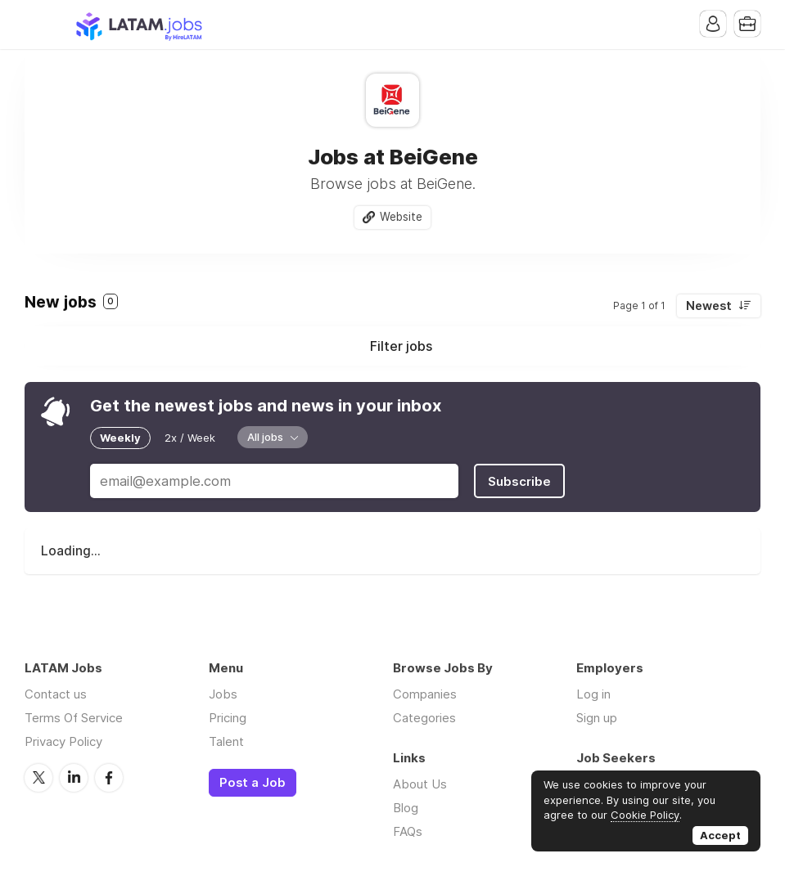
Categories (424, 718)
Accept (720, 835)
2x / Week (190, 437)
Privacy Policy (63, 741)
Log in (593, 694)
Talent (226, 741)
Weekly (120, 437)
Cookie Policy (645, 814)
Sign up (596, 718)
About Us (420, 784)
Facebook (109, 778)
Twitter (38, 778)
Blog (405, 807)
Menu (37, 24)
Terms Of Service (74, 718)
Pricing (227, 718)
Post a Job (252, 782)
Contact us (56, 694)
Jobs (223, 694)
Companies (425, 694)
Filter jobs (401, 346)
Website (401, 216)
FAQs (407, 831)
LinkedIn (74, 778)
